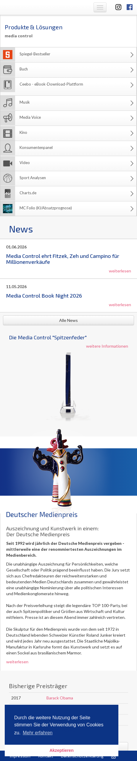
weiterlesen (120, 270)
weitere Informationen (107, 346)
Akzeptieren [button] (61, 750)
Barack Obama (59, 697)
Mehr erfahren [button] (38, 732)
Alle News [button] (68, 320)
